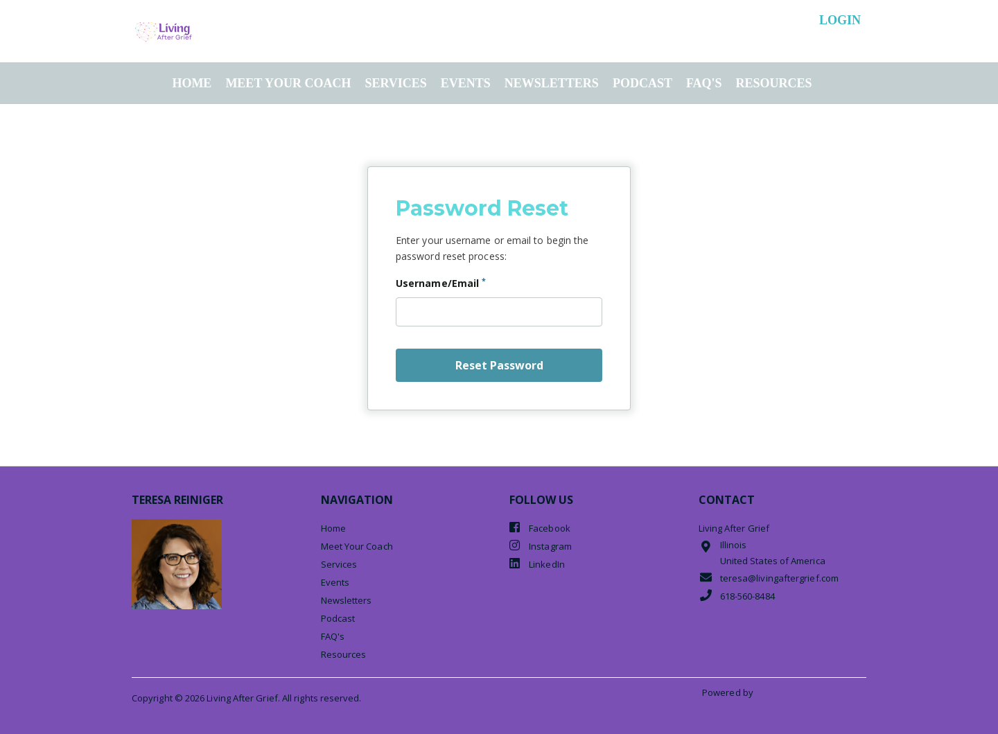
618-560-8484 (737, 595)
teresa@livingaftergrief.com (769, 577)
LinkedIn (537, 563)
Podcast (642, 83)
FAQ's (704, 83)
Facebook (539, 527)
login (840, 20)
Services (395, 83)
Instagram (540, 545)
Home (191, 83)
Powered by (728, 692)
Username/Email (441, 283)
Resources (774, 83)
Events (466, 83)
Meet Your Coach (288, 83)
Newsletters (552, 83)
